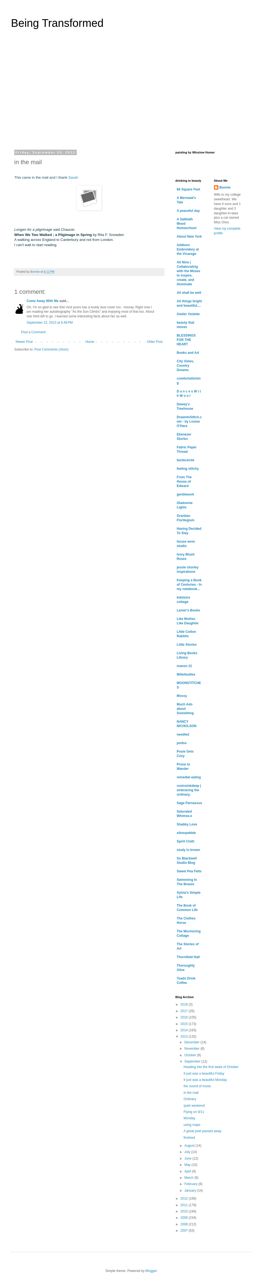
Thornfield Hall (188, 957)
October (190, 1055)
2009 (185, 1218)
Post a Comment (33, 332)
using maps (192, 1125)
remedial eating (189, 777)
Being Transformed (57, 23)
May (187, 1165)
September (192, 1061)
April (188, 1171)
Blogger (151, 1271)
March (189, 1178)
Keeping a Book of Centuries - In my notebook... (189, 584)
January (190, 1190)
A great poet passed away (202, 1131)
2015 (185, 1024)
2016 (185, 1017)
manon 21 (184, 666)
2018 (185, 1004)
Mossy (182, 696)
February (191, 1184)
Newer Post (24, 342)
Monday (189, 1118)
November (192, 1048)
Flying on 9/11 (194, 1112)
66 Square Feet (188, 189)
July (187, 1152)
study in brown (188, 850)
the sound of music (197, 1086)
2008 (185, 1224)
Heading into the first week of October (211, 1067)
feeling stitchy (188, 469)
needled (183, 734)
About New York (189, 236)
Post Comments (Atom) (51, 349)
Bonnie (225, 187)
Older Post (154, 342)
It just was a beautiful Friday (204, 1073)
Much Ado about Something (185, 708)
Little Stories (187, 645)
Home (89, 342)
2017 (185, 1011)
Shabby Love (187, 824)
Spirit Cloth (186, 841)
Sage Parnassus (189, 803)
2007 (185, 1230)
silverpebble (186, 833)
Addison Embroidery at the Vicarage (188, 249)
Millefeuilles (186, 674)
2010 (185, 1211)
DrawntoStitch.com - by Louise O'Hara (189, 421)
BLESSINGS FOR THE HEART (186, 340)
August (190, 1146)
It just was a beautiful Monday (205, 1080)
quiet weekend (194, 1106)
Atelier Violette (188, 314)
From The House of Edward (184, 481)
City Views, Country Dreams (185, 365)
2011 (185, 1205)
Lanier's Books (188, 610)
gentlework (185, 494)
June (188, 1158)
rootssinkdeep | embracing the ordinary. (189, 790)
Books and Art (188, 353)
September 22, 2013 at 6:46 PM (50, 322)
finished (189, 1138)
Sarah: (73, 177)
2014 (185, 1030)
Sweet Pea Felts (189, 871)
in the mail (191, 1093)
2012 (185, 1198)
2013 (185, 1036)
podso (182, 743)
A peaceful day (188, 211)
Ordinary (190, 1099)
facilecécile (185, 460)
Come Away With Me (43, 301)
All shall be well (189, 293)
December (192, 1042)
